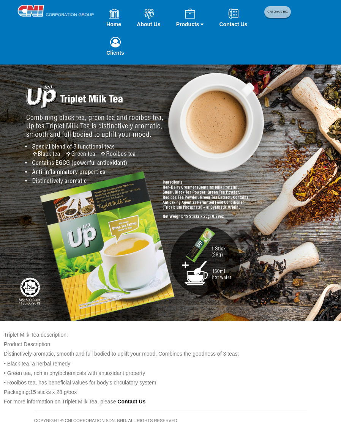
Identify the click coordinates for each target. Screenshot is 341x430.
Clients (115, 53)
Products (190, 24)
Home (113, 24)
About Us (148, 24)
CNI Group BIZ (278, 14)
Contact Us (233, 24)
